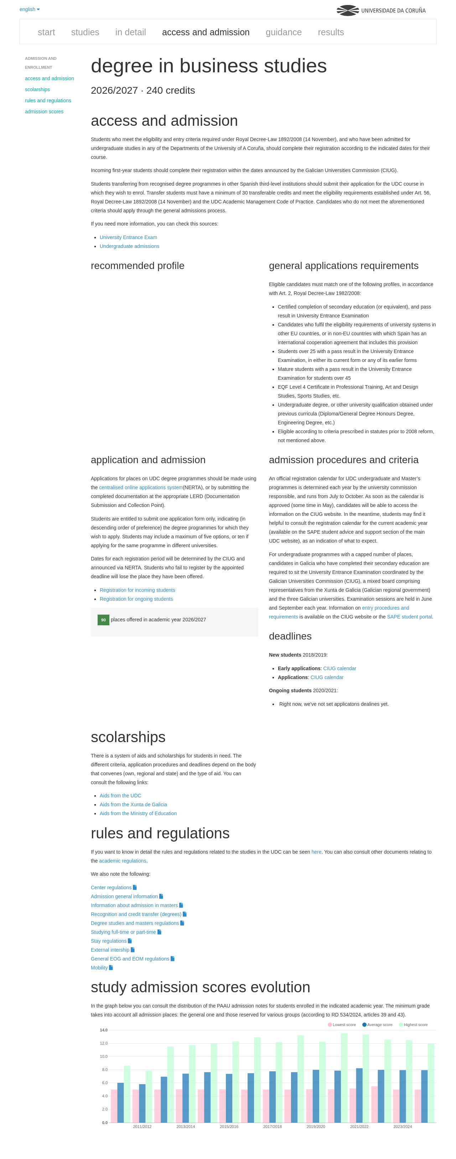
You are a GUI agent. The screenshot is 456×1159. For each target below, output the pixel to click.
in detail (130, 32)
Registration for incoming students (137, 590)
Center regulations (114, 887)
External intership (113, 950)
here (316, 852)
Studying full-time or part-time (126, 932)
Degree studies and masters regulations (137, 923)
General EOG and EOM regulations (133, 959)
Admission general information (127, 896)
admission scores (44, 111)
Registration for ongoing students (136, 599)
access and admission (206, 32)
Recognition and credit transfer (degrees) (139, 914)
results (331, 32)
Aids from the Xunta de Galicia (133, 804)
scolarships (37, 89)
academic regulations (122, 861)
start (46, 32)
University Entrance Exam (128, 237)
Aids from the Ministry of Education (138, 813)
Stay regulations (111, 941)
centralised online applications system (141, 487)
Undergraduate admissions (129, 246)
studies (85, 32)
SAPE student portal (409, 617)
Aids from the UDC (120, 795)
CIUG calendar (340, 668)
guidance (284, 32)
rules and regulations (48, 100)
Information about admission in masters (137, 905)
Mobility (102, 968)
